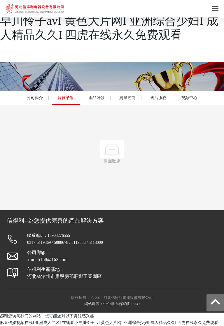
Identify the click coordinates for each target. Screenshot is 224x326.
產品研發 (96, 98)
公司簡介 (35, 98)
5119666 (78, 242)
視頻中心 (189, 98)
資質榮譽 (65, 98)
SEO (136, 304)
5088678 (61, 242)
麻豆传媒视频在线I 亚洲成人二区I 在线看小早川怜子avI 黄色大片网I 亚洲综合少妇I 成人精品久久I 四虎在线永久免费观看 (112, 20)
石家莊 (124, 304)
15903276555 (59, 235)
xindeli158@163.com (47, 259)
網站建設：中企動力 (101, 304)
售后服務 (158, 98)
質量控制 (127, 98)
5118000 (96, 242)
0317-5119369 (39, 242)
